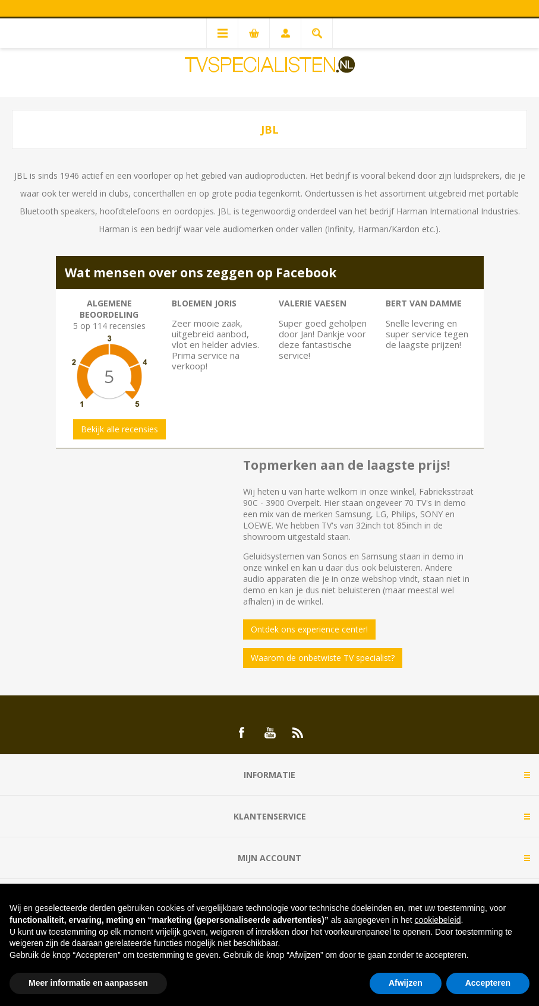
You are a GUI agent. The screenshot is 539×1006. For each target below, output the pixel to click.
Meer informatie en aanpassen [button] (88, 983)
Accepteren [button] (487, 983)
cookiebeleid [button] (438, 920)
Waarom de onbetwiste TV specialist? (323, 657)
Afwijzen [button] (406, 983)
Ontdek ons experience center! (309, 629)
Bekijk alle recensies (119, 429)
